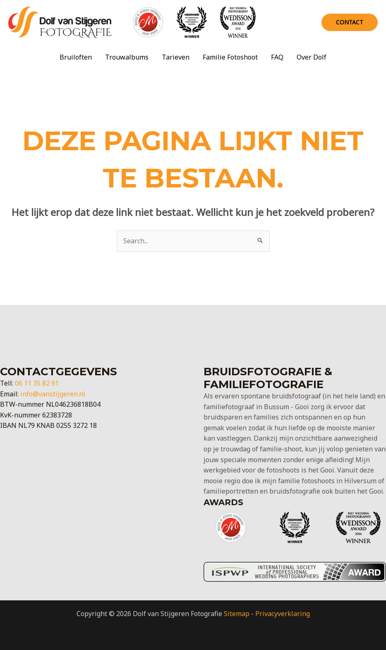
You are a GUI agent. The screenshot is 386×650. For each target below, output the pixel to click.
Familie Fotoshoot (230, 57)
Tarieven (175, 57)
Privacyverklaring (282, 613)
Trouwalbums (127, 57)
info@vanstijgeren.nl (52, 393)
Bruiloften (76, 57)
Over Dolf (311, 57)
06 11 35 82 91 (37, 383)
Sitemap (236, 613)
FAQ (277, 57)
